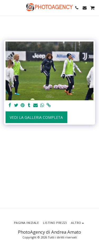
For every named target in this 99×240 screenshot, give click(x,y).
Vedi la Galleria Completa (36, 117)
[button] (5, 7)
